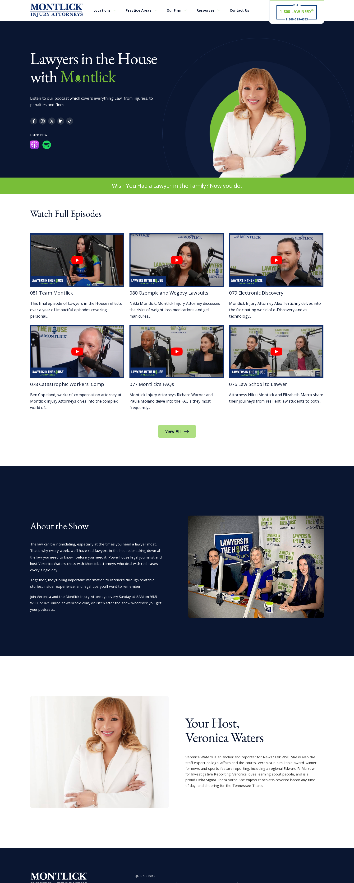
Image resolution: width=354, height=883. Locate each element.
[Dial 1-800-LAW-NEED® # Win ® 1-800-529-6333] (296, 12)
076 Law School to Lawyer (258, 384)
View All (173, 431)
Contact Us (239, 10)
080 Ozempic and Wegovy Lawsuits (168, 293)
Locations (101, 10)
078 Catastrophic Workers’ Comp (67, 384)
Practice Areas (138, 10)
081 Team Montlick (51, 293)
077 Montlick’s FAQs (151, 384)
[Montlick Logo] (56, 10)
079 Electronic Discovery (256, 293)
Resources (206, 10)
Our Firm (174, 10)
